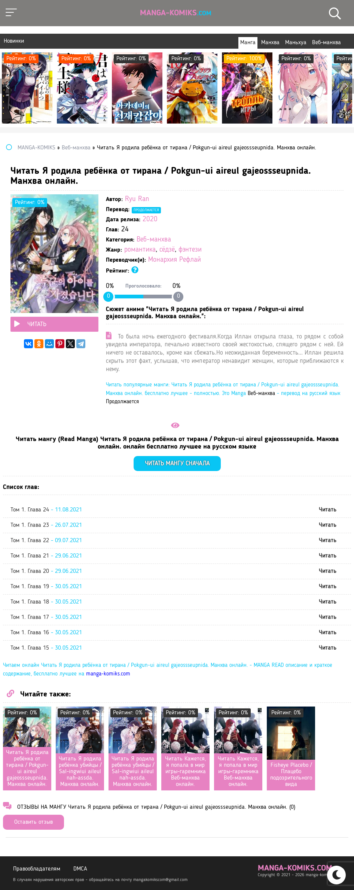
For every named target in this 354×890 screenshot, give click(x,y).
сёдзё (167, 249)
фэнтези (190, 249)
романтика (140, 249)
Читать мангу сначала (177, 464)
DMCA (80, 869)
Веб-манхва (154, 239)
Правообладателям (36, 869)
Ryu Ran (137, 199)
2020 (150, 219)
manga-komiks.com (108, 674)
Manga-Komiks (175, 13)
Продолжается (146, 210)
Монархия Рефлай (174, 260)
